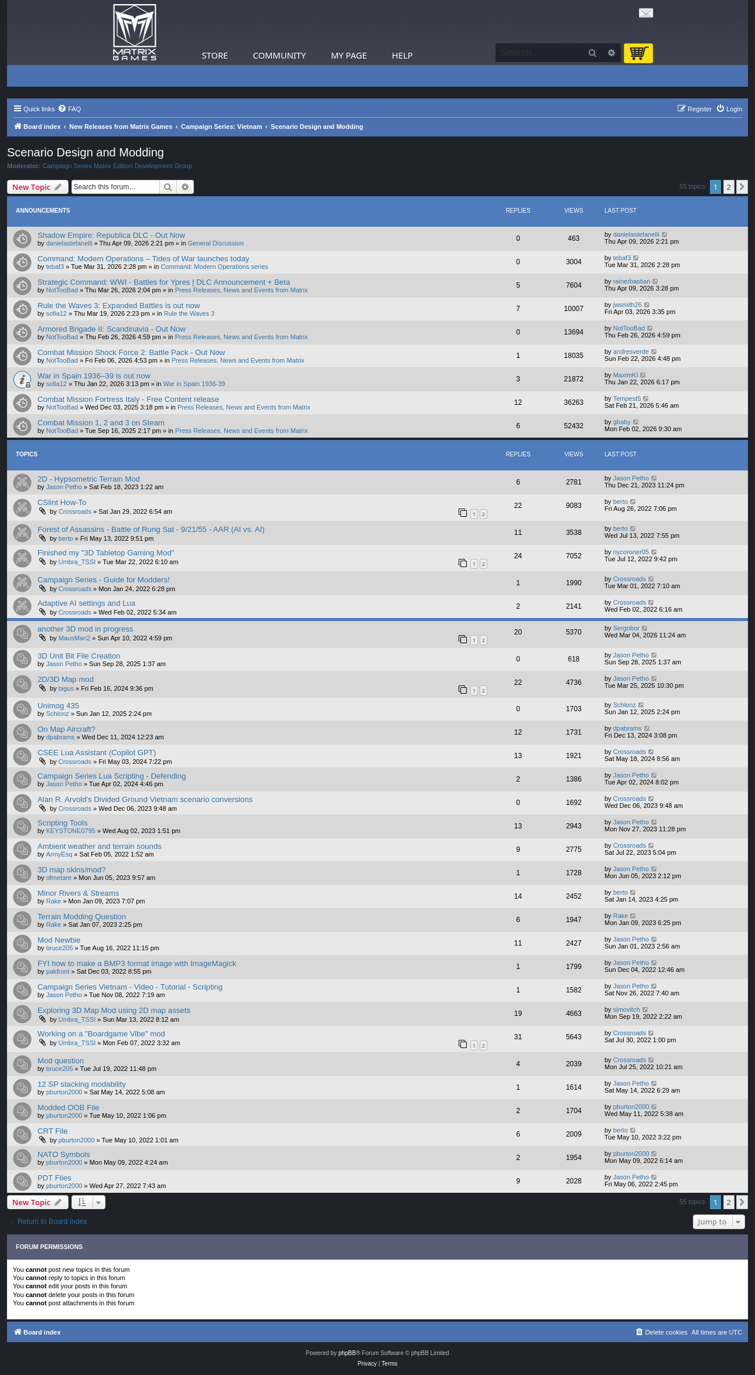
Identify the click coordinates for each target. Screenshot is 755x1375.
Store (215, 55)
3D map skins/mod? (71, 869)
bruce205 (59, 947)
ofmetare (58, 877)
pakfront (58, 971)
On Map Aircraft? (66, 729)
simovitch (626, 1009)
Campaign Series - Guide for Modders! (103, 579)
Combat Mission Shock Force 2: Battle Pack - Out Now (131, 352)
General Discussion (216, 243)
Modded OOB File (68, 1107)
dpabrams (60, 737)
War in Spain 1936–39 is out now (94, 375)
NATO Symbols (63, 1154)
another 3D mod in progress (85, 629)
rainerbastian (632, 281)
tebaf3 (55, 266)
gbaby (622, 421)
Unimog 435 (58, 705)
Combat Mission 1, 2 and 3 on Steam (101, 422)
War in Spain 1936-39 (194, 383)
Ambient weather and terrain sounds (99, 846)
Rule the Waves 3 (189, 313)
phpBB (347, 1353)
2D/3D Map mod (65, 679)
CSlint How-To (62, 502)
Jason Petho (64, 486)
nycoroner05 (631, 551)
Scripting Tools (62, 822)
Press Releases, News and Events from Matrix (241, 290)
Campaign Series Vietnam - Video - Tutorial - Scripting (130, 986)
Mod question (60, 1060)
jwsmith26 (627, 304)
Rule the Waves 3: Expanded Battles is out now (118, 305)
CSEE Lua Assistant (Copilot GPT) (96, 752)
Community (279, 55)
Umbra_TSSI (77, 561)
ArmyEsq (59, 854)
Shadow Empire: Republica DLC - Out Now (111, 235)
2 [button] (729, 187)
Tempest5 (627, 398)
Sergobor (626, 628)
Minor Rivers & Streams (78, 893)
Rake (54, 901)
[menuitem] (69, 109)
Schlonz (57, 713)
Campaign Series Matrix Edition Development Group (118, 165)
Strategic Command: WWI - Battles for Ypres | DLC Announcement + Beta (163, 282)
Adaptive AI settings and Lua (86, 603)
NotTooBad (62, 290)
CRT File (52, 1131)
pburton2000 (64, 1092)
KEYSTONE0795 (70, 830)
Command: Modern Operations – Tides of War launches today (143, 258)
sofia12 (56, 313)
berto (620, 501)
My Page (349, 55)
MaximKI (625, 374)
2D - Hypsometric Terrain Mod (88, 479)
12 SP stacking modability (81, 1084)
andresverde (631, 351)
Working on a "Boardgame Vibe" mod (101, 1033)
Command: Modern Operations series (214, 266)
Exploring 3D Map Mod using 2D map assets (113, 1010)
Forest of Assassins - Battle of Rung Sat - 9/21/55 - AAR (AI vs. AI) (151, 529)
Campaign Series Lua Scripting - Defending (111, 776)
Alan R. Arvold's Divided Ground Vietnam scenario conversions (144, 799)
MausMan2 (74, 638)
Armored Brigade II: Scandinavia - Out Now (111, 329)
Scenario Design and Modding (85, 152)
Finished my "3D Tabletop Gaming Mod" (105, 552)
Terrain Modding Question (81, 916)
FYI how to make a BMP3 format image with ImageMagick (136, 963)
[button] (742, 187)
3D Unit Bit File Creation (78, 655)
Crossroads (75, 511)
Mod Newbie (58, 940)
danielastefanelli (69, 243)
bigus (66, 688)
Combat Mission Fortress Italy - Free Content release (128, 399)
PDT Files (54, 1177)
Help (402, 55)
